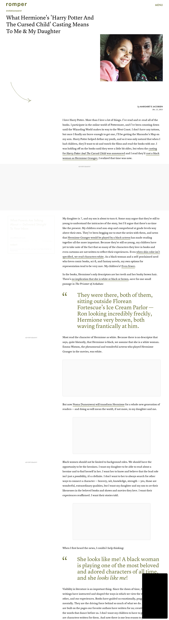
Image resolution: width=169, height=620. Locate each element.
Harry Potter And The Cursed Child (86, 153)
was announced (115, 153)
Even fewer (128, 266)
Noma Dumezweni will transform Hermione (99, 404)
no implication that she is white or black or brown (100, 279)
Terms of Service (44, 251)
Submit (13, 247)
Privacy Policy (14, 253)
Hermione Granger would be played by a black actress (99, 237)
